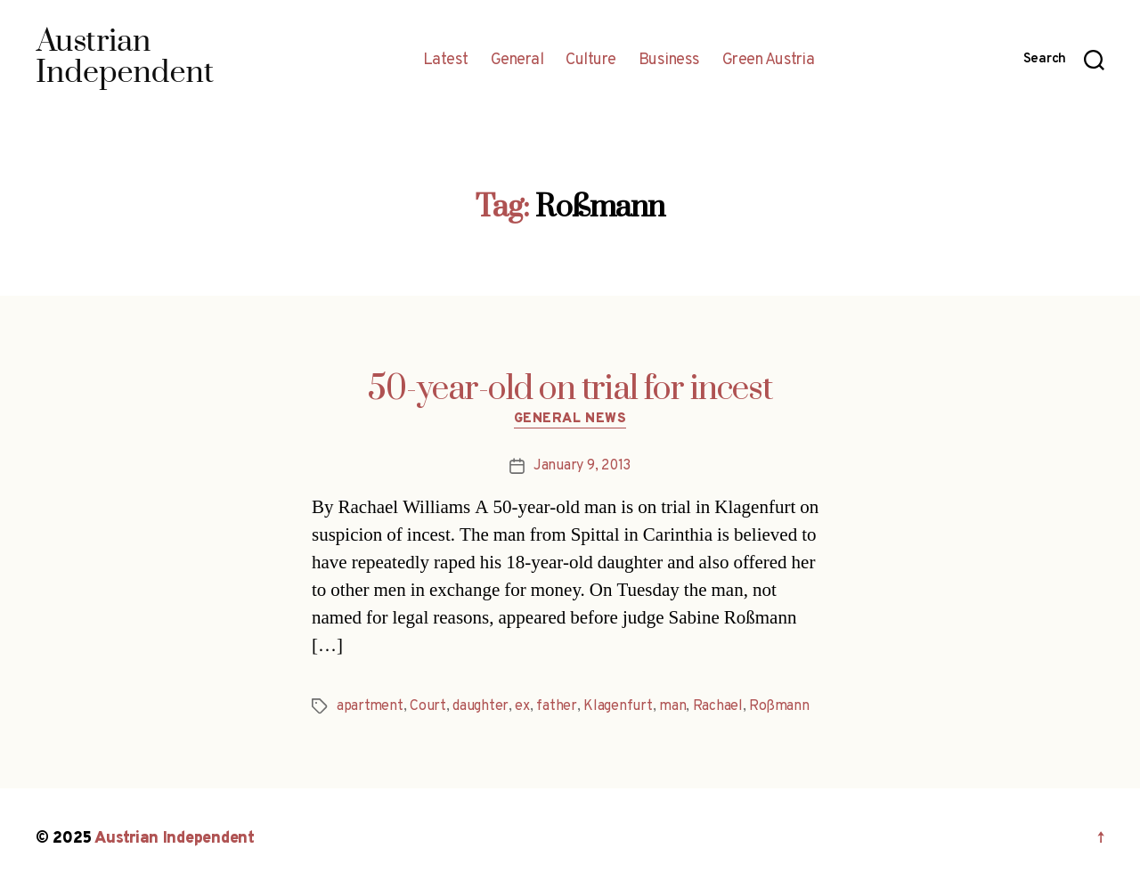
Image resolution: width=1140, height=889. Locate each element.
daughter (480, 706)
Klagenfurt (617, 706)
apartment (370, 706)
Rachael (718, 706)
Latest (445, 60)
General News (570, 420)
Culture (591, 60)
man (672, 706)
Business (669, 60)
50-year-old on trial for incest (570, 389)
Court (428, 706)
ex (522, 706)
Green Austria (768, 60)
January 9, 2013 (582, 466)
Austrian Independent (174, 838)
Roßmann (779, 706)
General (517, 60)
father (556, 706)
